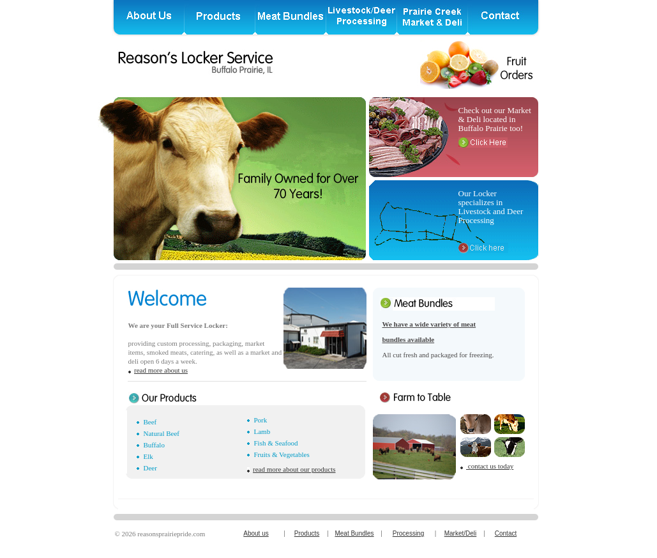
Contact (506, 533)
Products (306, 533)
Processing (408, 533)
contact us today (489, 466)
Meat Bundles (354, 533)
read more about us (161, 370)
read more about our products (294, 469)
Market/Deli (460, 533)
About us (255, 533)
